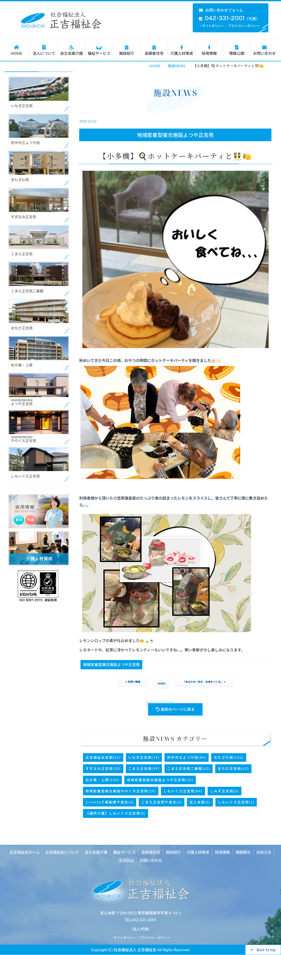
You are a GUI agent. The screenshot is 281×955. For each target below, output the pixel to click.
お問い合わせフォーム (221, 10)
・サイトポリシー (211, 26)
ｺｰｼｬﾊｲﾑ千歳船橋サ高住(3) (110, 802)
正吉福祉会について (63, 852)
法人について (44, 50)
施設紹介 (126, 50)
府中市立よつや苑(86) (186, 757)
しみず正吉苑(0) (224, 791)
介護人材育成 (181, 50)
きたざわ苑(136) (228, 757)
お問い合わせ (264, 50)
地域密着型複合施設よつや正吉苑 (175, 135)
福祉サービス (99, 50)
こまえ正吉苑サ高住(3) (161, 802)
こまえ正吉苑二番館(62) (188, 769)
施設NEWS (176, 66)
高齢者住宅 (154, 50)
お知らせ (262, 852)
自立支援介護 (71, 50)
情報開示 (242, 852)
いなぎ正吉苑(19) (144, 757)
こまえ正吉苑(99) (144, 769)
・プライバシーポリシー (242, 26)
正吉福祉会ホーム (26, 852)
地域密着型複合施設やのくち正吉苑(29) (121, 791)
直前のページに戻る (175, 709)
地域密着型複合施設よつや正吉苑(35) (160, 780)
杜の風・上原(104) (102, 780)
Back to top (263, 949)
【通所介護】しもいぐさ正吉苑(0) (116, 813)
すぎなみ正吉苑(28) (103, 769)
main (161, 683)
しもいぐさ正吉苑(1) (236, 802)
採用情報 (209, 50)
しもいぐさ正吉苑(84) (183, 791)
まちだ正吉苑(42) (233, 769)
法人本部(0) (199, 802)
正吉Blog (126, 860)
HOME (16, 50)
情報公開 (237, 50)
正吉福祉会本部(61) (103, 757)
